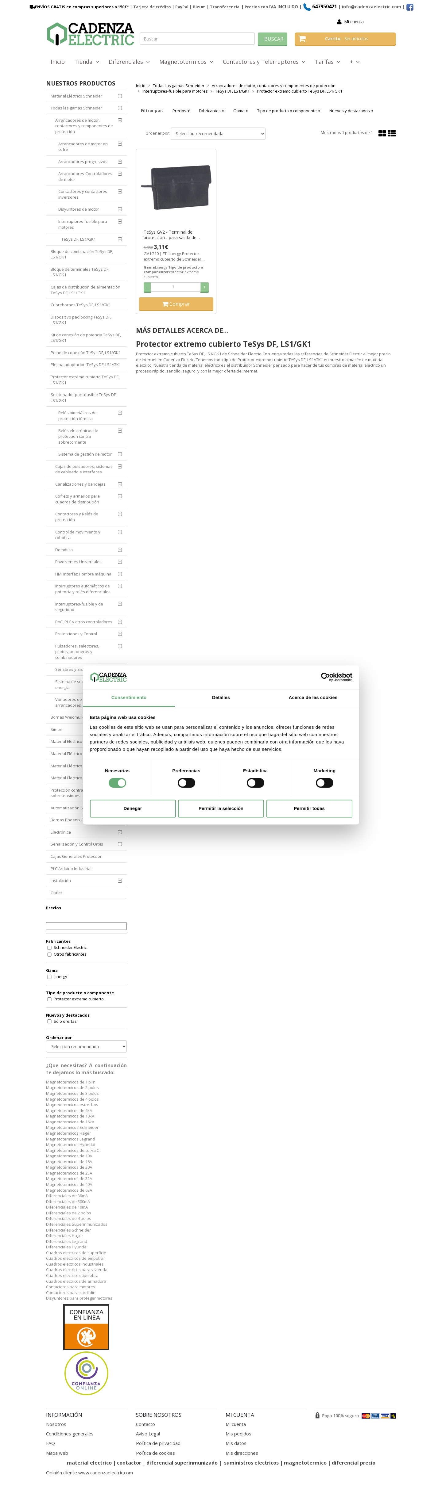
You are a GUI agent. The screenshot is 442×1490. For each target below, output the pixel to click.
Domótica (64, 549)
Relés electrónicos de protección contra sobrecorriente (78, 436)
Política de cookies (155, 1453)
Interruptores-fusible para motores (82, 224)
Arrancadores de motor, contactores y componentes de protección (84, 125)
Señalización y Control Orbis (77, 844)
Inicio (58, 61)
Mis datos (236, 1443)
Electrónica (61, 832)
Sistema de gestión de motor (85, 454)
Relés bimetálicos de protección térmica (77, 415)
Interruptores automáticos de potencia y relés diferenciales (82, 588)
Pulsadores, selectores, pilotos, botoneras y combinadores (77, 651)
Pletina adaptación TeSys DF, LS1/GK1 (86, 364)
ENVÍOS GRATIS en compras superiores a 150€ (78, 7)
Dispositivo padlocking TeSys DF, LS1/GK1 (81, 320)
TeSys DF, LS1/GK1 (78, 239)
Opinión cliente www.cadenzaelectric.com (89, 1472)
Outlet (56, 893)
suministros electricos (251, 1462)
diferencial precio (353, 1462)
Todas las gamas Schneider (76, 108)
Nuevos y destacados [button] (351, 110)
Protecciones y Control (76, 633)
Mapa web (57, 1453)
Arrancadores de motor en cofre (83, 146)
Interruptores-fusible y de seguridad (79, 607)
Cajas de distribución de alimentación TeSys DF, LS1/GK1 (85, 290)
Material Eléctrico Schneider (76, 96)
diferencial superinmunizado (182, 1462)
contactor (129, 1462)
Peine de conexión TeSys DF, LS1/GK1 (86, 352)
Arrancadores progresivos (82, 161)
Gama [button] (240, 110)
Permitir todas (309, 808)
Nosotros (56, 1424)
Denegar (132, 808)
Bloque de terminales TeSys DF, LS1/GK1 (80, 272)
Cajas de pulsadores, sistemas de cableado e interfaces (84, 469)
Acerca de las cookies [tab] (313, 697)
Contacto (145, 1424)
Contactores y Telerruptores (264, 61)
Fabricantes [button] (211, 110)
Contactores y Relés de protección (76, 516)
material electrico (89, 1462)
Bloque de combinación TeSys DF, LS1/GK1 (82, 254)
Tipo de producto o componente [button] (288, 110)
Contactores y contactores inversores (82, 194)
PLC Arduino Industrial (71, 868)
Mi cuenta (354, 22)
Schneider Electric (70, 947)
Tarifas (327, 61)
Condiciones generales (70, 1434)
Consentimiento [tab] (129, 697)
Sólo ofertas (65, 1021)
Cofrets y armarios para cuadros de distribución (77, 499)
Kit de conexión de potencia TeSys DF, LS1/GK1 (86, 337)
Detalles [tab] (221, 697)
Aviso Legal (148, 1434)
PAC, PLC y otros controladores (83, 622)
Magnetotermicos (186, 61)
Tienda (86, 61)
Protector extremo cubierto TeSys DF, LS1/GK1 (85, 379)
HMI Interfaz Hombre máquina (83, 574)
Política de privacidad (158, 1443)
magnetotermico (306, 1462)
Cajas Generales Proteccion (77, 856)
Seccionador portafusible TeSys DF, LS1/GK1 (84, 397)
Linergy (60, 976)
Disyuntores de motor (78, 209)
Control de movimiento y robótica (77, 535)
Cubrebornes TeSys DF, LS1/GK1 (81, 305)
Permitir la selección (221, 808)
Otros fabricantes (70, 954)
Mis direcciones (242, 1453)
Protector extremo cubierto (79, 999)
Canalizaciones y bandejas (80, 484)
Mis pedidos (238, 1434)
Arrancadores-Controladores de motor (85, 176)
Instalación (61, 880)
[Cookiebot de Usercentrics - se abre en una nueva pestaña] (325, 677)
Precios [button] (181, 110)
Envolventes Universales (78, 561)
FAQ (50, 1443)
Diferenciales (129, 61)
